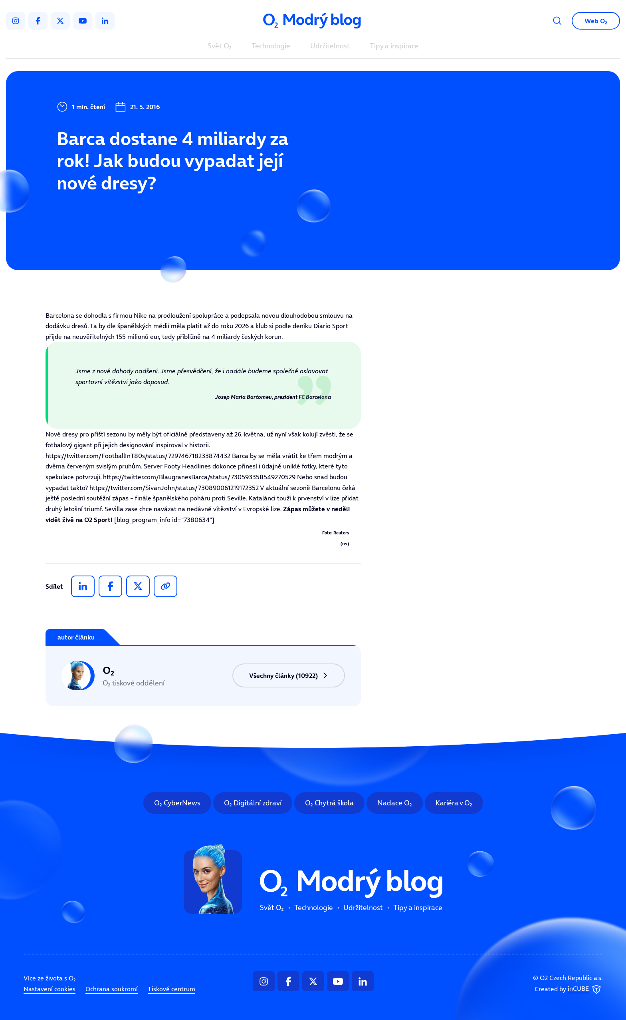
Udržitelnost (330, 46)
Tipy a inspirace (394, 46)
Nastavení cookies (49, 989)
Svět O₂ (220, 46)
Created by (568, 989)
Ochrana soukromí (111, 989)
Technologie (271, 46)
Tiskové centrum (171, 989)
